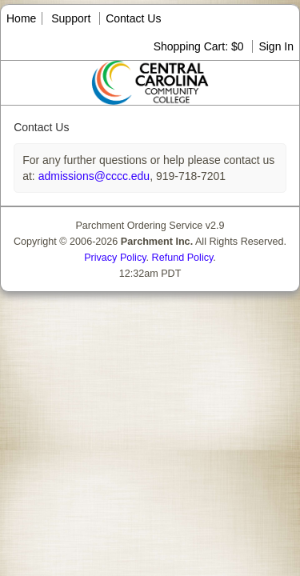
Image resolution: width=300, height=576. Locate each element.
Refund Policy (183, 257)
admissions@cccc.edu (92, 176)
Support (70, 18)
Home (21, 18)
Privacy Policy (115, 257)
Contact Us (133, 18)
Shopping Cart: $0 (200, 46)
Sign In (276, 46)
